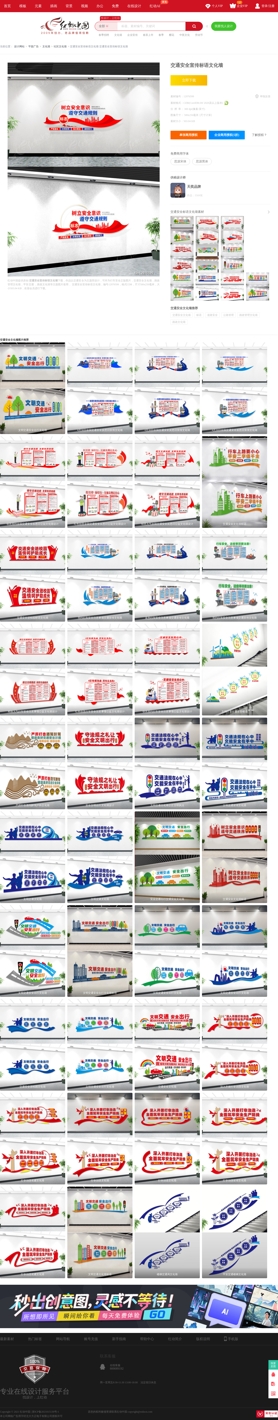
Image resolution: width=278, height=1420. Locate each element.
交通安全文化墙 (181, 315)
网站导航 (63, 1339)
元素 (38, 6)
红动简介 (175, 1339)
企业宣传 (132, 34)
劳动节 (199, 34)
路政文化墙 (178, 322)
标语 (199, 315)
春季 (161, 34)
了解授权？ (259, 135)
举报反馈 (265, 96)
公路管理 (228, 315)
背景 (69, 6)
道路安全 (212, 315)
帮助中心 (147, 1339)
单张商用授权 (188, 135)
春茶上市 (148, 34)
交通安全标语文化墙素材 (187, 211)
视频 (84, 6)
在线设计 (134, 6)
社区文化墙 (60, 46)
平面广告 (33, 46)
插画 (53, 6)
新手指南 (119, 1339)
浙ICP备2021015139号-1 (45, 1411)
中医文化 (184, 34)
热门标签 (35, 1339)
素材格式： (177, 102)
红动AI (157, 4)
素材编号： (177, 96)
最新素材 (7, 1339)
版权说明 (203, 1339)
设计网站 (19, 46)
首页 (7, 6)
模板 (22, 6)
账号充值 (91, 1339)
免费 (115, 6)
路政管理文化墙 (248, 315)
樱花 (171, 34)
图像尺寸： (177, 115)
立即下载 (189, 80)
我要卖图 (273, 1365)
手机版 (231, 1339)
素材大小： (177, 121)
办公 (99, 6)
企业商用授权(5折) (226, 135)
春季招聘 (104, 34)
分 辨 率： (177, 109)
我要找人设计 (224, 26)
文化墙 (118, 34)
